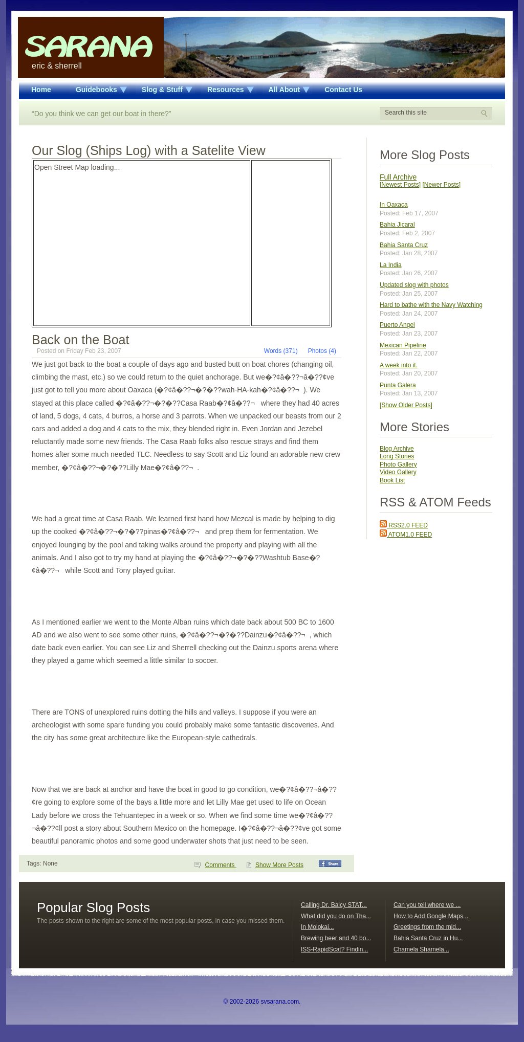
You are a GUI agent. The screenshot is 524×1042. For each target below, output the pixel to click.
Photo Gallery (398, 464)
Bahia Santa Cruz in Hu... (428, 938)
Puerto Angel (397, 324)
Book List (392, 480)
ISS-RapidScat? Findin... (334, 949)
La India (391, 265)
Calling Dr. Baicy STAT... (334, 904)
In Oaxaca (394, 204)
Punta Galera (398, 385)
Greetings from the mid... (427, 926)
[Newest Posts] (400, 184)
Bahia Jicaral (397, 224)
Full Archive (398, 177)
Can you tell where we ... (427, 904)
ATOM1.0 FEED (406, 534)
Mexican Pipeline (403, 345)
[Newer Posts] (441, 184)
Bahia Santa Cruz (404, 245)
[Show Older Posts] (406, 405)
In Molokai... (317, 926)
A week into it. (399, 365)
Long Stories (397, 456)
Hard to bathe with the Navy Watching (431, 304)
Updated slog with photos (414, 285)
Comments (220, 865)
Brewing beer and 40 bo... (336, 938)
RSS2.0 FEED (404, 525)
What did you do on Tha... (336, 916)
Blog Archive (397, 448)
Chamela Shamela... (421, 949)
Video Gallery (398, 472)
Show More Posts (279, 865)
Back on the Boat (80, 339)
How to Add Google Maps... (431, 916)
